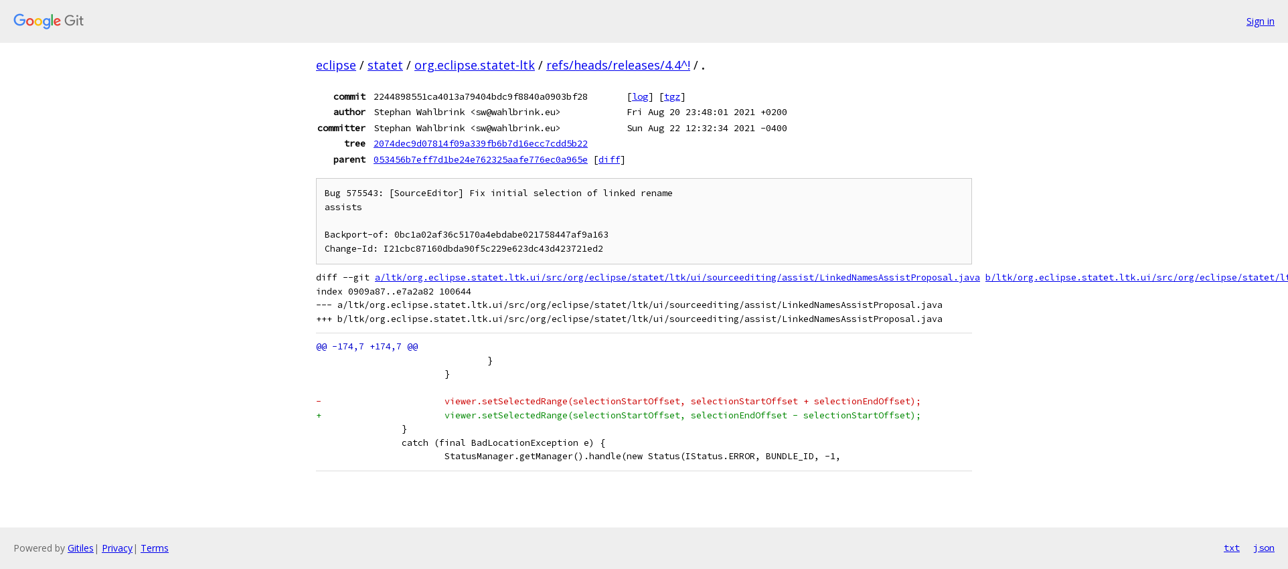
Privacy (117, 548)
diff (609, 159)
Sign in (1260, 21)
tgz (672, 96)
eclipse (336, 65)
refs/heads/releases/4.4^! (618, 65)
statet (385, 65)
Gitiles (81, 548)
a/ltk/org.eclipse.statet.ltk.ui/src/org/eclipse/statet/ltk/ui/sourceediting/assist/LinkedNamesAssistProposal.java (677, 277)
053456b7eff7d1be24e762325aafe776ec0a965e (481, 159)
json (1264, 548)
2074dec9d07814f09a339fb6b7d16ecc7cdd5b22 (481, 143)
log (640, 96)
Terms (155, 548)
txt (1232, 548)
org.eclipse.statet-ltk (474, 65)
